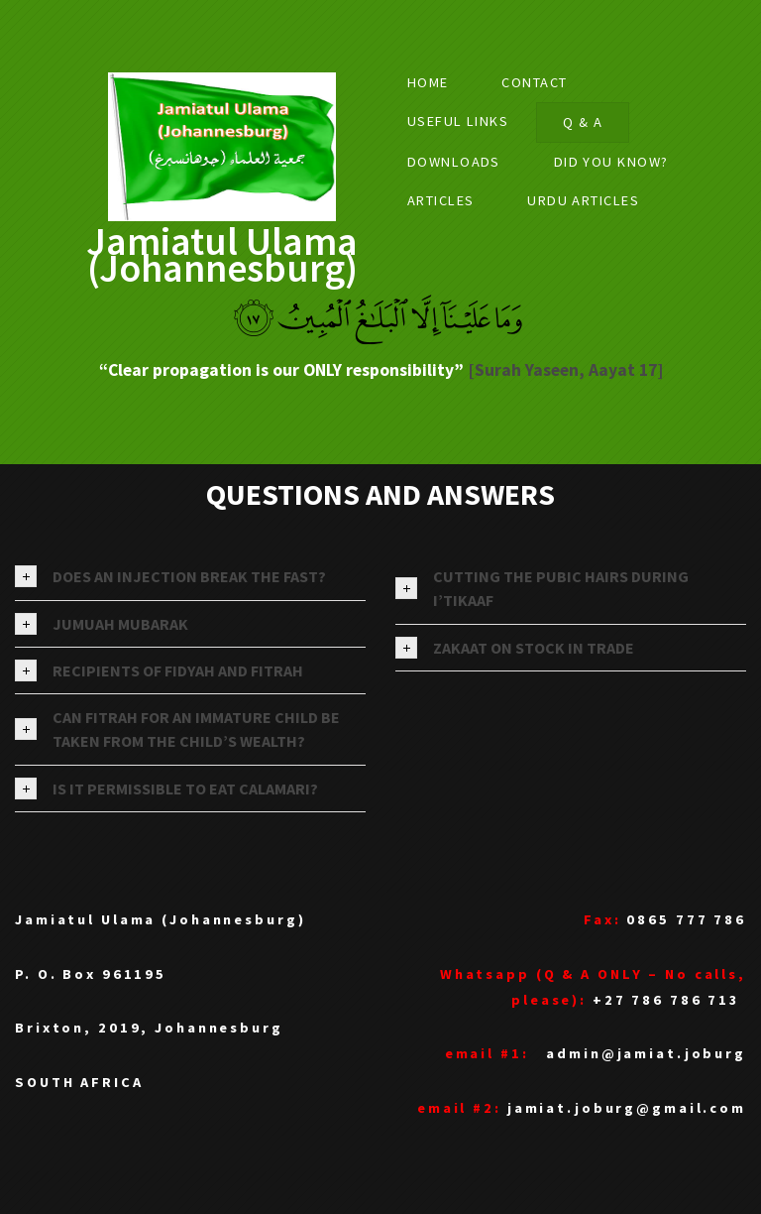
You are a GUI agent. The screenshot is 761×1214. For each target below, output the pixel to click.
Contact (534, 82)
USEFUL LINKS (457, 121)
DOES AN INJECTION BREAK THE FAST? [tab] (170, 576)
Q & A (582, 122)
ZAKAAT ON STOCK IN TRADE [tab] (514, 648)
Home (428, 82)
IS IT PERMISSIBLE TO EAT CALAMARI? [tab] (166, 788)
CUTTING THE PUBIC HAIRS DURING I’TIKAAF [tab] (542, 588)
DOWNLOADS (453, 162)
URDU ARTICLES (583, 200)
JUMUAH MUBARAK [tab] (101, 624)
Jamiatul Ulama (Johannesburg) (222, 254)
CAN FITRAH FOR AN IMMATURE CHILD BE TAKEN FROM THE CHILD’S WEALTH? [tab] (177, 729)
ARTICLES (441, 200)
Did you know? (611, 162)
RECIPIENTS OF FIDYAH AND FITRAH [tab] (159, 670)
